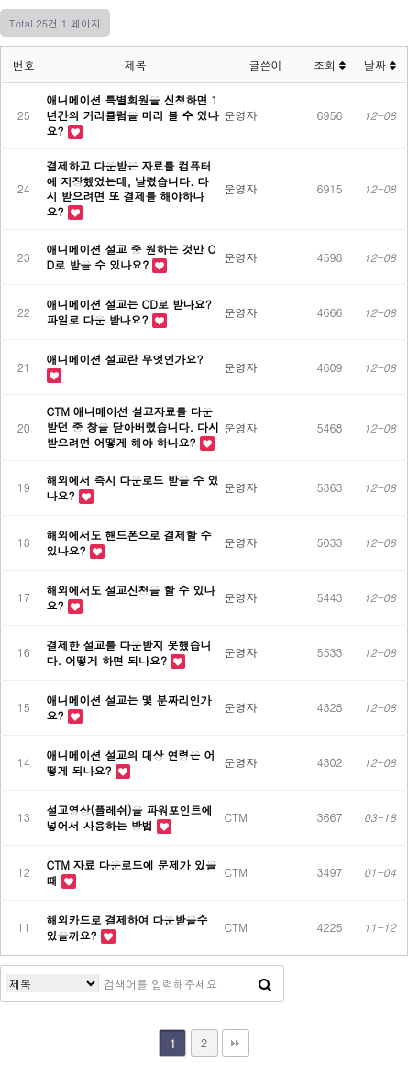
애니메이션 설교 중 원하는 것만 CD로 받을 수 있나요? (131, 256)
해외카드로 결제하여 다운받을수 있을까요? (127, 927)
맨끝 (235, 1043)
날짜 (380, 64)
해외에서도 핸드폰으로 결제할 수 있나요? (129, 542)
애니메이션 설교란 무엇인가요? (125, 359)
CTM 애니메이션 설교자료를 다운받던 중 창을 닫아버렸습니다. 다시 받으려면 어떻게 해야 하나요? (133, 426)
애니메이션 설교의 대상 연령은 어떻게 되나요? (131, 762)
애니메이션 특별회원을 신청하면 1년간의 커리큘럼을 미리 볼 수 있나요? (133, 115)
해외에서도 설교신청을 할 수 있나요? (131, 597)
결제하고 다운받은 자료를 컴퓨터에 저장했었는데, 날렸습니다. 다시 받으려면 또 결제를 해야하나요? (129, 188)
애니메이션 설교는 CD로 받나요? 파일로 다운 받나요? (129, 311)
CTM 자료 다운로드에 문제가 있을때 (131, 872)
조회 (330, 64)
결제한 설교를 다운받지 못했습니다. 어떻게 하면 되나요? (129, 652)
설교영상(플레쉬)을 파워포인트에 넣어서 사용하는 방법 (130, 817)
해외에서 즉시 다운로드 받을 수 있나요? (133, 487)
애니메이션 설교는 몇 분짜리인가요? (129, 707)
